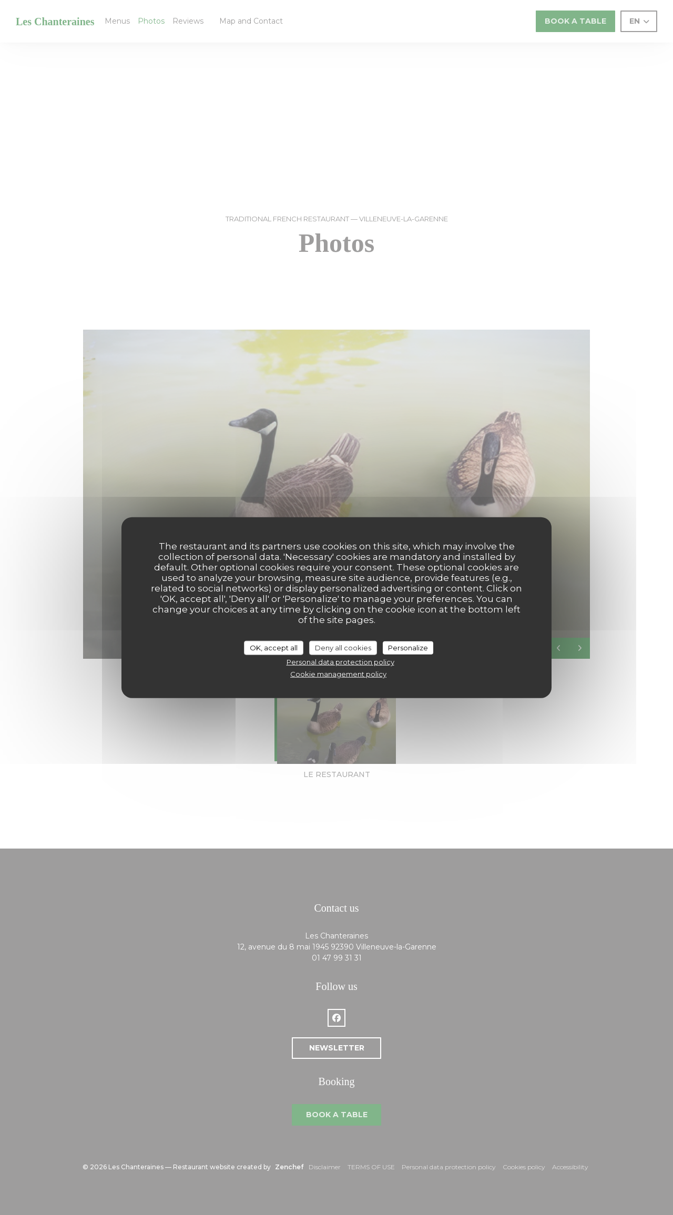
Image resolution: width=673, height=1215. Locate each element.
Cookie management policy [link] (338, 673)
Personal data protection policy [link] (340, 662)
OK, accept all (274, 647)
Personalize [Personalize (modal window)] (408, 647)
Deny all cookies (343, 647)
